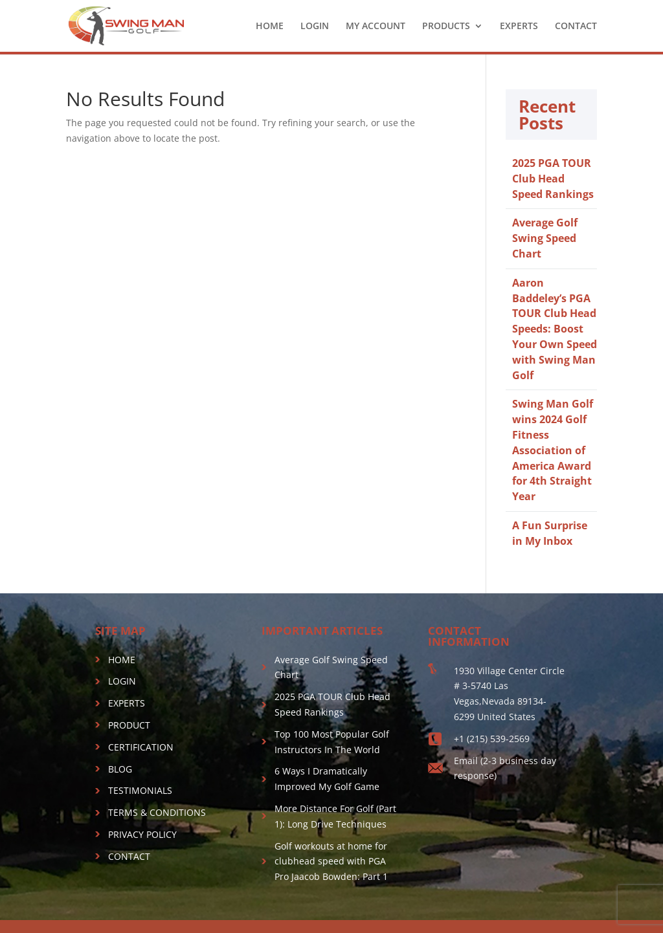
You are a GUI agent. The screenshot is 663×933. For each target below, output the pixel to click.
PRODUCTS (446, 26)
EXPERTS (519, 26)
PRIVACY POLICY (142, 834)
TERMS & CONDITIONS (157, 812)
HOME (270, 26)
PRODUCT (129, 725)
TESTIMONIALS (140, 790)
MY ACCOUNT (375, 26)
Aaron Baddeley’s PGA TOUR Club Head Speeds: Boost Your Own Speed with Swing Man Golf (554, 329)
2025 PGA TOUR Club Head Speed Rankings (553, 178)
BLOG (120, 769)
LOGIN (314, 26)
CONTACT (576, 26)
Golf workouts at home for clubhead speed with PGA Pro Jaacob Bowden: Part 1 (331, 861)
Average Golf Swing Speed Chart (545, 238)
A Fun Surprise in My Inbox (549, 533)
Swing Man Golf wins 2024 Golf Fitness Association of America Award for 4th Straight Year (552, 450)
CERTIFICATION (141, 747)
